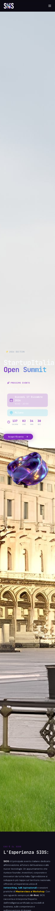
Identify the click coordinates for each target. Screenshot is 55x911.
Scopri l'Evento (18, 436)
